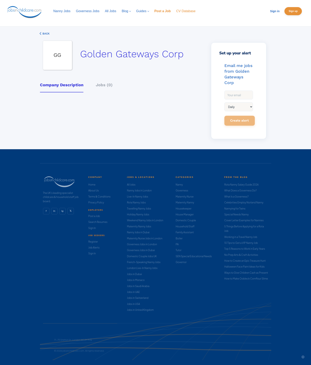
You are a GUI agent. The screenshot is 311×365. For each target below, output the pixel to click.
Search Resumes (97, 222)
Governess (182, 190)
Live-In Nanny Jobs (137, 196)
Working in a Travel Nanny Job (240, 237)
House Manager (185, 214)
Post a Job (94, 216)
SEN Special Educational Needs (194, 256)
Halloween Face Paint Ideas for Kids (244, 266)
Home (91, 184)
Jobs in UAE (133, 292)
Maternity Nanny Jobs (139, 226)
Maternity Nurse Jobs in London (144, 238)
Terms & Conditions (99, 196)
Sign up (293, 11)
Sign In (92, 228)
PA (177, 244)
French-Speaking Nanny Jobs (143, 262)
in (54, 211)
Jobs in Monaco (136, 280)
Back (46, 33)
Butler (179, 238)
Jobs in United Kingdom (140, 309)
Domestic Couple (186, 220)
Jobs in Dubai (134, 274)
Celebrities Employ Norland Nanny (244, 202)
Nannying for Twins (234, 208)
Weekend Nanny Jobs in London (145, 220)
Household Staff (185, 226)
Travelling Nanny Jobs (139, 208)
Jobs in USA (133, 304)
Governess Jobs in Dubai (141, 250)
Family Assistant (185, 232)
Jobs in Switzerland (138, 297)
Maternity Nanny (185, 202)
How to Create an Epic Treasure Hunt (245, 260)
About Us (93, 190)
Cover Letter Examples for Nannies (244, 220)
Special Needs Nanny (236, 214)
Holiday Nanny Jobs (138, 214)
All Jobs (131, 184)
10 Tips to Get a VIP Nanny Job (241, 242)
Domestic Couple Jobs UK (142, 256)
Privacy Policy (96, 202)
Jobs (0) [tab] (104, 84)
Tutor (179, 250)
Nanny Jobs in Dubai (138, 232)
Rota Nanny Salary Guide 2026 (241, 184)
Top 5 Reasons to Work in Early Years (244, 248)
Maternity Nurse (185, 196)
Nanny (179, 184)
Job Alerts (93, 247)
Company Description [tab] (61, 84)
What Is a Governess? (236, 196)
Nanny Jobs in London (139, 190)
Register (93, 241)
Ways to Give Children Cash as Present (246, 272)
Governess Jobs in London (142, 244)
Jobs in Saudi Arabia (138, 286)
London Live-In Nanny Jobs (142, 268)
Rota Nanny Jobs (136, 202)
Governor (181, 262)
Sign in (275, 11)
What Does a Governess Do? (240, 190)
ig (62, 211)
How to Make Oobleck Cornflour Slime (246, 278)
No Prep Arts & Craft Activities (241, 254)
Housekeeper (184, 208)
